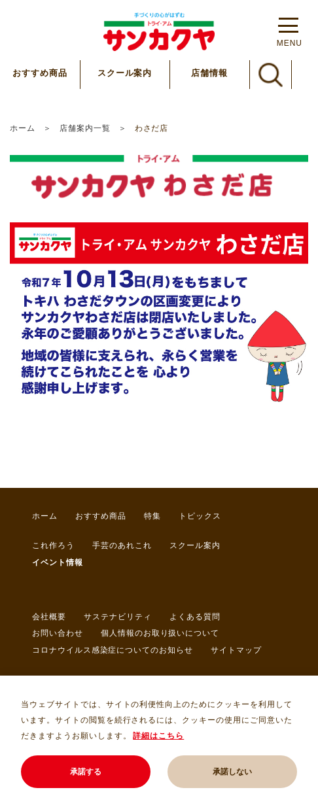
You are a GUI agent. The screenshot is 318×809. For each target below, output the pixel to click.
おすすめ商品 (39, 73)
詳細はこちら (158, 735)
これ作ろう (53, 545)
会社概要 (49, 616)
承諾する (85, 771)
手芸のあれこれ (122, 545)
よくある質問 (195, 616)
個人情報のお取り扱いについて (160, 633)
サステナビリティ (118, 616)
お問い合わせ (57, 633)
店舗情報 (209, 73)
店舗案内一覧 (85, 128)
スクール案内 (124, 73)
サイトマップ (236, 650)
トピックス (200, 516)
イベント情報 (57, 562)
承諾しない (232, 771)
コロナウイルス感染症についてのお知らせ (112, 650)
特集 (152, 516)
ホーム (22, 128)
